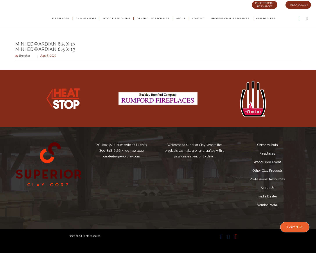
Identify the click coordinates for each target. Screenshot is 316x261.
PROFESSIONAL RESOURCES (264, 5)
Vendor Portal (267, 205)
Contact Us (295, 227)
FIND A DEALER (298, 4)
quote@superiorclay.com (121, 156)
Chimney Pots (267, 145)
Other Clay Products (267, 170)
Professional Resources (267, 179)
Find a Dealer (267, 196)
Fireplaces (267, 153)
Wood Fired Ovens (267, 162)
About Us (267, 188)
